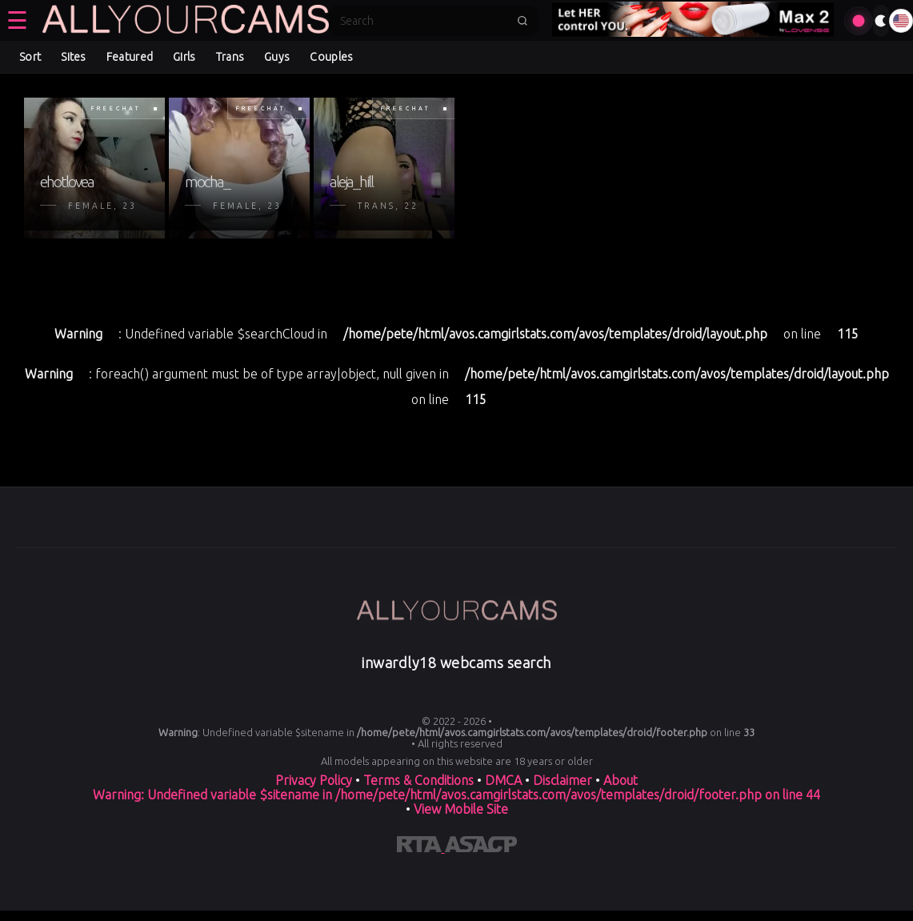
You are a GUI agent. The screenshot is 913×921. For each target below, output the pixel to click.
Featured (129, 56)
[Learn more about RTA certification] (421, 847)
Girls (184, 56)
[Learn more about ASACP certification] (481, 847)
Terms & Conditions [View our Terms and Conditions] (418, 780)
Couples (331, 56)
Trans (230, 56)
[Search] (423, 20)
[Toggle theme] (881, 21)
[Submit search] (522, 21)
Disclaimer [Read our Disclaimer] (562, 780)
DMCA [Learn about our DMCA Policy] (503, 780)
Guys (277, 56)
